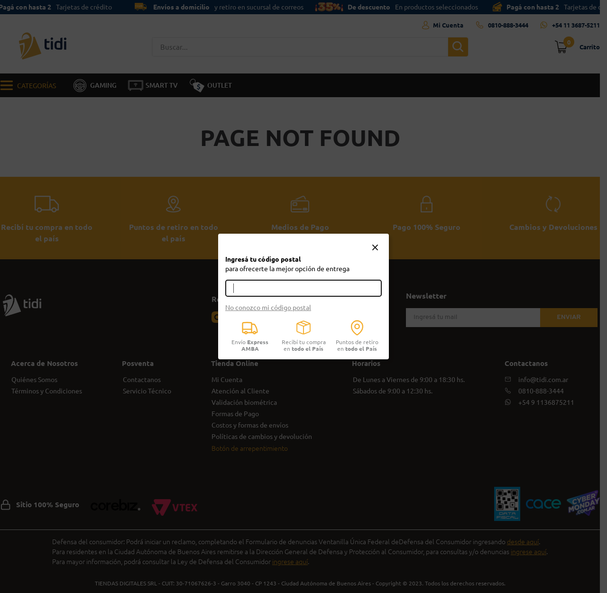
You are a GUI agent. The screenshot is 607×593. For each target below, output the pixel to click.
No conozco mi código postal (268, 307)
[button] (375, 248)
